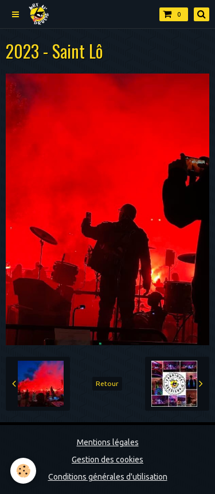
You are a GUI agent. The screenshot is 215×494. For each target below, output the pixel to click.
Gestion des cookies (107, 459)
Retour (107, 383)
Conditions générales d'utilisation (107, 476)
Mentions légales (108, 442)
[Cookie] (23, 471)
